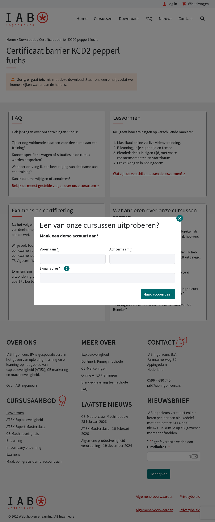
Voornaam (49, 249)
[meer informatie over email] (66, 268)
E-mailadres (54, 268)
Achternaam (120, 249)
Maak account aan (158, 294)
